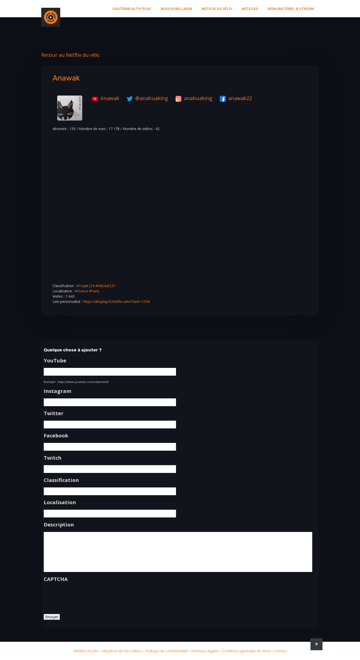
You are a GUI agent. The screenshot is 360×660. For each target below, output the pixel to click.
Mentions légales (205, 650)
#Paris (94, 291)
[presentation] (82, 596)
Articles (249, 8)
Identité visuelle (85, 650)
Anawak (104, 98)
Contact (280, 650)
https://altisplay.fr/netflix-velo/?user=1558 (116, 301)
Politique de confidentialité (166, 650)
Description (59, 524)
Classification (61, 480)
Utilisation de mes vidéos (122, 650)
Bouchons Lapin (176, 8)
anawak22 (234, 98)
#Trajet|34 (85, 285)
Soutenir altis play (131, 8)
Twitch (53, 458)
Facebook (56, 435)
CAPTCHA (56, 579)
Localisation (60, 502)
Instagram (57, 391)
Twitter (54, 413)
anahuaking (192, 98)
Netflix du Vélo (217, 8)
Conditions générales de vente (246, 650)
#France (81, 291)
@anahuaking (146, 98)
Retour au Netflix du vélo (70, 55)
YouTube (55, 360)
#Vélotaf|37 (105, 285)
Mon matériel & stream (291, 8)
